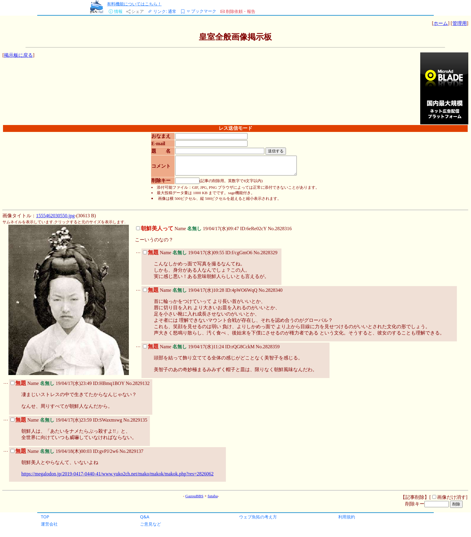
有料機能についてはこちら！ (134, 4)
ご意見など (150, 524)
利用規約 (346, 517)
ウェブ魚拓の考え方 (258, 517)
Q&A (144, 517)
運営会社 (49, 524)
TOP (45, 517)
